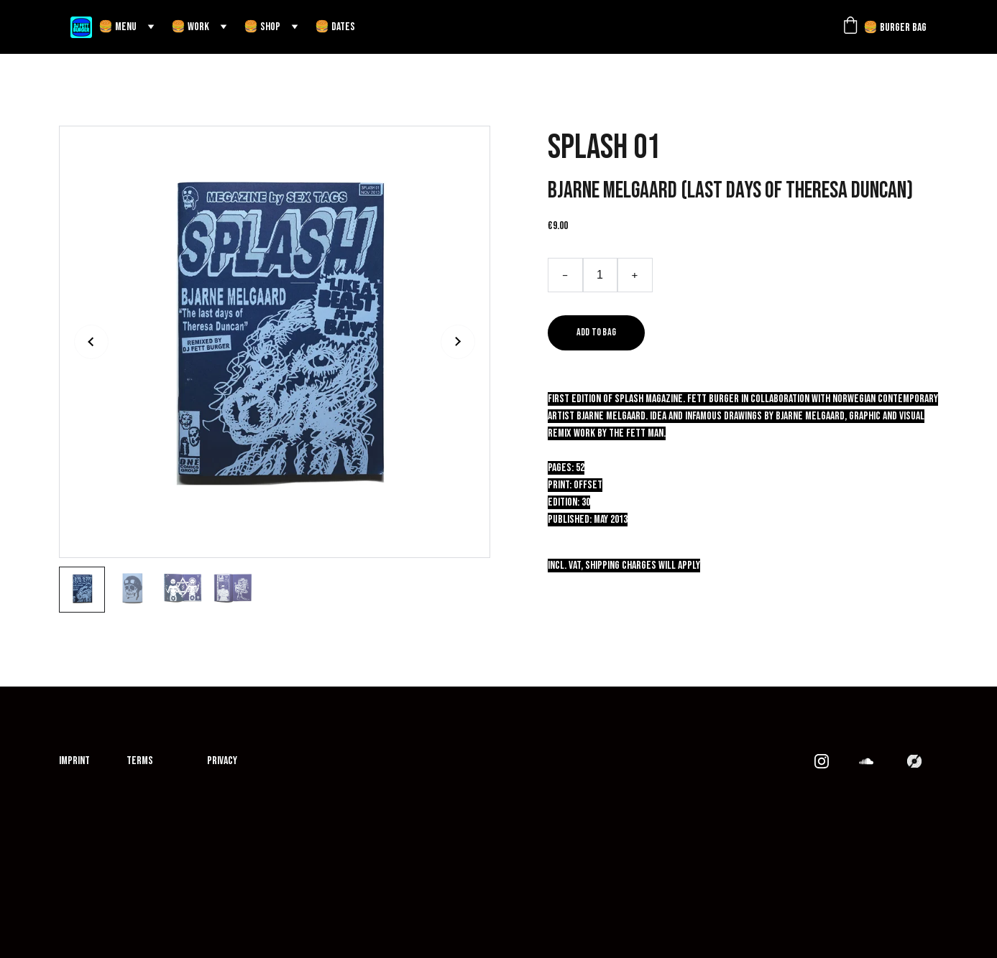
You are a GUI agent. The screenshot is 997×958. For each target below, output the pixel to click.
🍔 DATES (335, 27)
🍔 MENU (117, 27)
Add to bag (596, 332)
